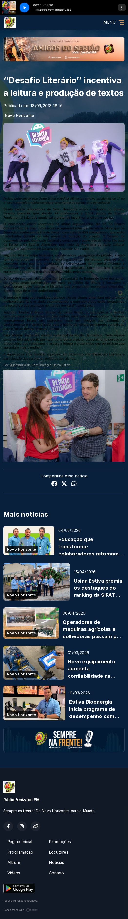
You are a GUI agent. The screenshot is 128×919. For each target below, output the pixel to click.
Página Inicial (19, 841)
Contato (56, 872)
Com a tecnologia (20, 910)
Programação (20, 852)
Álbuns (14, 862)
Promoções (60, 841)
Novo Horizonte (19, 115)
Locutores (58, 852)
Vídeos (13, 872)
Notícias (56, 862)
